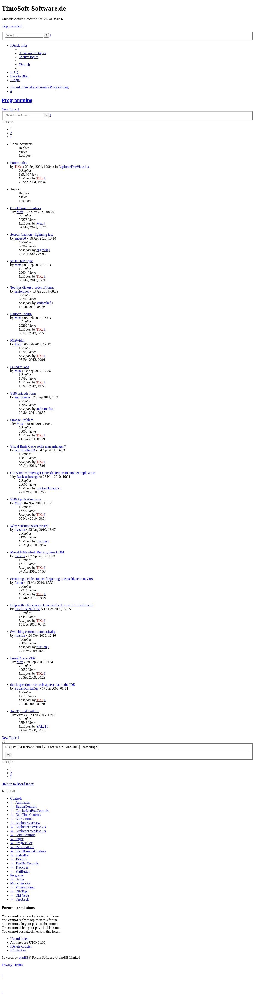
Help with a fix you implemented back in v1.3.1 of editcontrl (51, 605)
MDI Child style (21, 261)
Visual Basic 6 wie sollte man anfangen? (38, 446)
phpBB (23, 957)
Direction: (82, 747)
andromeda (22, 397)
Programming (17, 100)
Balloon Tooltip (21, 314)
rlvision (20, 529)
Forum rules (18, 163)
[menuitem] (32, 53)
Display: (19, 747)
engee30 (20, 238)
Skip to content (12, 26)
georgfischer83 (25, 450)
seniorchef (22, 291)
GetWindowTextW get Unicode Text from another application (52, 473)
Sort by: (49, 747)
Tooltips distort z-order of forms (32, 287)
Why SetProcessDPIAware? (29, 526)
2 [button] (11, 133)
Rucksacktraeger (28, 476)
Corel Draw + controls (25, 208)
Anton (18, 582)
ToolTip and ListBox (24, 711)
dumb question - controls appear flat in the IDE (42, 684)
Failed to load (19, 367)
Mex (20, 212)
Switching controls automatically (33, 631)
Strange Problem (21, 420)
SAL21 (41, 726)
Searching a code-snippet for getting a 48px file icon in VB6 (51, 579)
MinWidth (17, 340)
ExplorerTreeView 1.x (74, 166)
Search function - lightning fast (31, 234)
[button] (11, 137)
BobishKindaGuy (27, 688)
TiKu (18, 166)
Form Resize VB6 (22, 658)
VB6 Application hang (25, 499)
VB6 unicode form (23, 393)
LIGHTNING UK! (27, 609)
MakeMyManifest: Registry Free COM (37, 552)
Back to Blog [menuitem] (19, 76)
